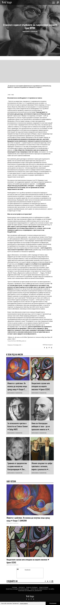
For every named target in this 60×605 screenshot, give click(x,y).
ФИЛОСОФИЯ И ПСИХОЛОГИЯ (30, 31)
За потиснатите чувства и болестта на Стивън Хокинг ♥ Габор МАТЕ (17, 426)
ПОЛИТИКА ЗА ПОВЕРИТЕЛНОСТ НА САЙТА (42, 589)
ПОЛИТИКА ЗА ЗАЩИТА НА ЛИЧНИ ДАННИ (17, 589)
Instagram (51, 348)
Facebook (44, 348)
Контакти (22, 587)
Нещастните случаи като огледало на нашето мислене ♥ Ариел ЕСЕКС (41, 386)
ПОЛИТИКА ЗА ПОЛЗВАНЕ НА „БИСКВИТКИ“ (30, 590)
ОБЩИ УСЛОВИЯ (43, 587)
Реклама (14, 587)
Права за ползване (32, 587)
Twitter (47, 348)
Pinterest (31, 599)
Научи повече (24, 603)
